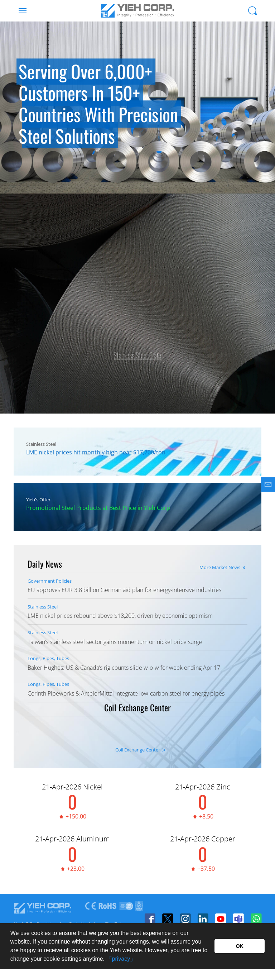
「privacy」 (121, 959)
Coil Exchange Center (137, 749)
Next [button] (261, 125)
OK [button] (239, 946)
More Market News (219, 567)
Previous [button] (14, 125)
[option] (137, 108)
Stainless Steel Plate (137, 351)
